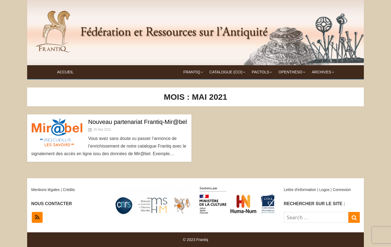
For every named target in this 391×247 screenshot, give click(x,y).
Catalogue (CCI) (225, 72)
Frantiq (191, 72)
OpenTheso (290, 72)
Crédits (69, 189)
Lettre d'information (300, 189)
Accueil (65, 72)
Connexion (342, 189)
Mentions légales (45, 189)
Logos (324, 189)
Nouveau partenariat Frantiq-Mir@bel (137, 121)
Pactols (260, 72)
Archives (321, 72)
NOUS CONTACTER (51, 203)
